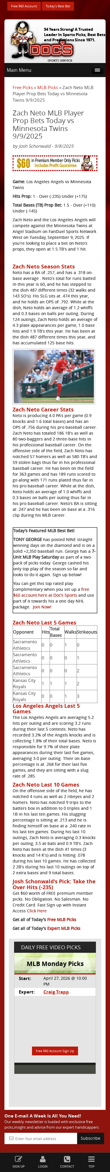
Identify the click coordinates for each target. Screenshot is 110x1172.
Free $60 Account (24, 6)
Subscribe (90, 1138)
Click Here (37, 911)
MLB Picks (47, 87)
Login (43, 1162)
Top (91, 1162)
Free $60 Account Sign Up (55, 1051)
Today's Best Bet (58, 6)
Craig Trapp (56, 992)
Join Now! (42, 607)
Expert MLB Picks (63, 928)
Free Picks (23, 87)
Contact (67, 1162)
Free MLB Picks (61, 919)
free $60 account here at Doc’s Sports (51, 592)
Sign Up (18, 1162)
